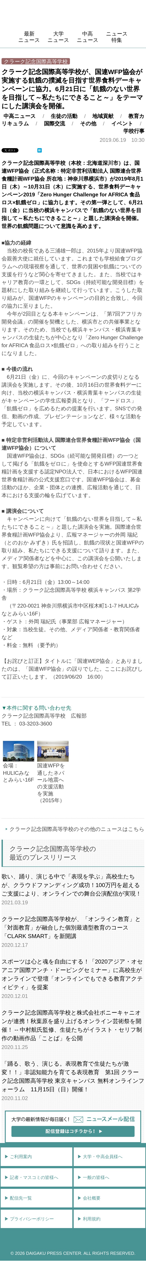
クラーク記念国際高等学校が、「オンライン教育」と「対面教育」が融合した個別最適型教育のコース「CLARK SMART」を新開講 (71, 927)
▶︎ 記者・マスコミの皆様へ (31, 1177)
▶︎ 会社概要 (89, 1198)
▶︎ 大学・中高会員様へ (100, 1156)
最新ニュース (29, 37)
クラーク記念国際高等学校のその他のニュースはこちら (76, 829)
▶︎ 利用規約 (89, 1218)
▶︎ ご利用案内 (18, 1156)
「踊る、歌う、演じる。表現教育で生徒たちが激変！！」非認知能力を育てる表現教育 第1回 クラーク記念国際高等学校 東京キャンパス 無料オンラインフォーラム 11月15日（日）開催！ (73, 1076)
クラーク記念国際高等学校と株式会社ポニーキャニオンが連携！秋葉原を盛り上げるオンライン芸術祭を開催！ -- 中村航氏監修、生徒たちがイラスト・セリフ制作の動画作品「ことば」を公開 (72, 1025)
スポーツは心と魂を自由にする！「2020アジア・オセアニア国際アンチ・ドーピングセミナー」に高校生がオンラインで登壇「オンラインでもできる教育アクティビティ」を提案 (72, 974)
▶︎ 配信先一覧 (18, 1198)
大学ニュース (58, 37)
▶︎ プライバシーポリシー (29, 1218)
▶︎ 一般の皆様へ (93, 1177)
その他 (88, 123)
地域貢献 (102, 116)
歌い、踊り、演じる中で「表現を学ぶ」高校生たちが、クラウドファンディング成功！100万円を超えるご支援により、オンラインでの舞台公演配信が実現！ (71, 885)
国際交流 (54, 123)
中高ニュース (88, 37)
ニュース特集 (117, 37)
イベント (122, 123)
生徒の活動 (64, 116)
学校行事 (133, 131)
